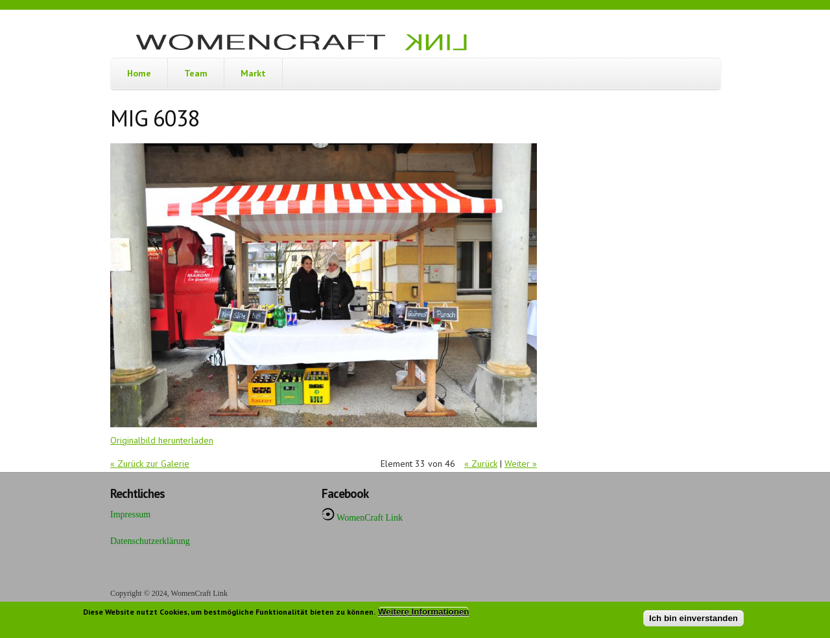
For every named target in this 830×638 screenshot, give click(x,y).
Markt (253, 73)
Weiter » (520, 463)
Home (139, 73)
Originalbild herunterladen (161, 440)
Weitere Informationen (423, 614)
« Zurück (480, 463)
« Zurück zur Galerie (149, 463)
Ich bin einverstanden (693, 621)
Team (196, 73)
